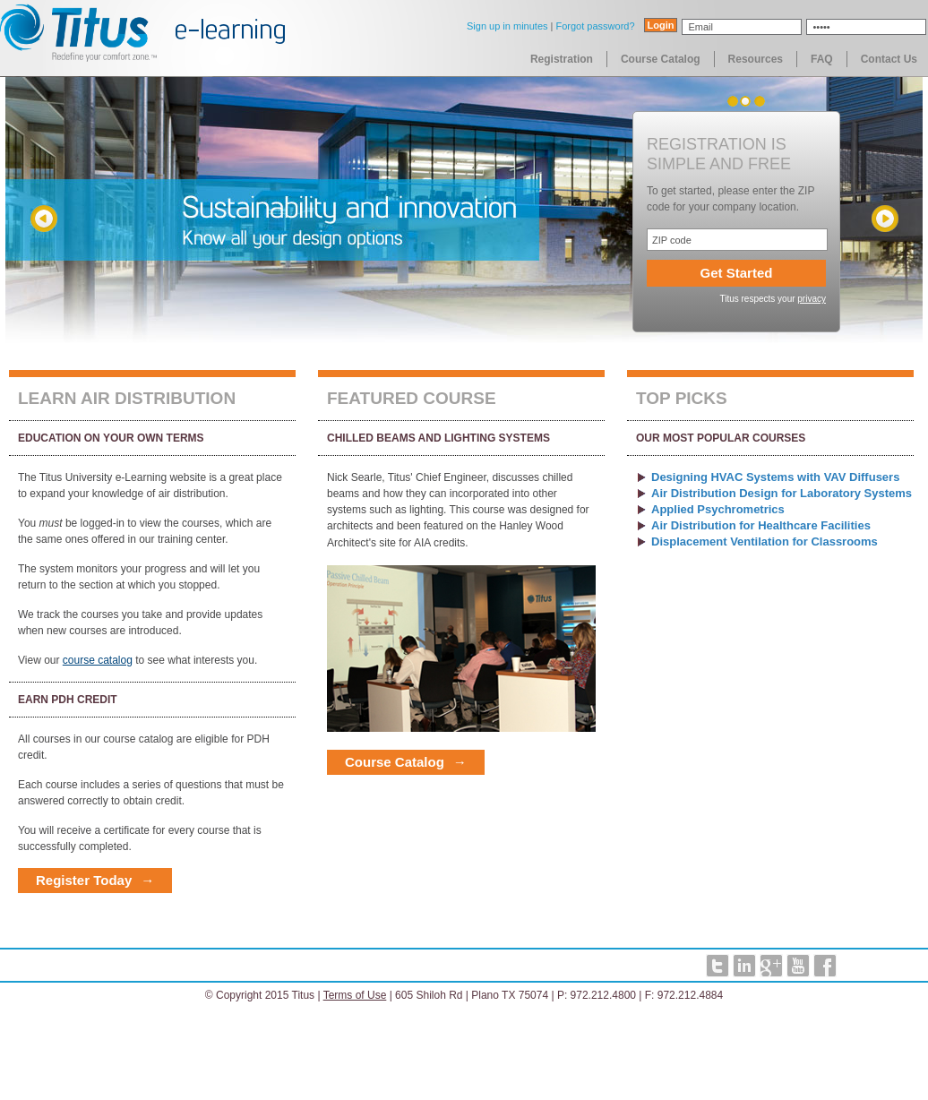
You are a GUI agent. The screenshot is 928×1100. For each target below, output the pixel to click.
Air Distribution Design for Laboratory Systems (781, 493)
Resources (755, 59)
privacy (811, 299)
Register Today (84, 880)
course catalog (98, 660)
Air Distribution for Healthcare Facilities (761, 525)
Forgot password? (594, 26)
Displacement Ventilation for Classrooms (764, 541)
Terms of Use (355, 995)
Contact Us (889, 59)
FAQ (822, 59)
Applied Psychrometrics (718, 509)
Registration (561, 59)
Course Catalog (660, 59)
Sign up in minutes (507, 26)
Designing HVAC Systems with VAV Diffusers (775, 477)
